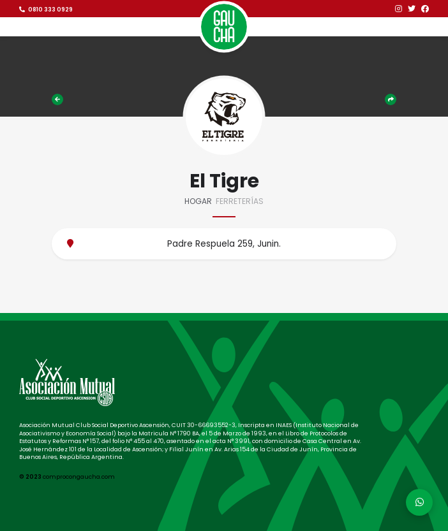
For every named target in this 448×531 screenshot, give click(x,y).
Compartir (390, 99)
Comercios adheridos (57, 99)
